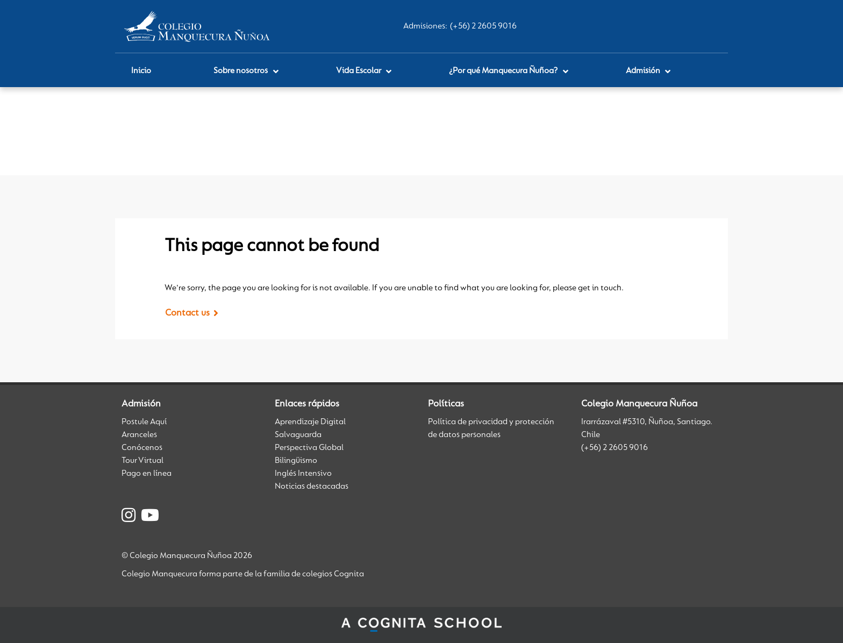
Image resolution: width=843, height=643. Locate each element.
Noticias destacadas (311, 486)
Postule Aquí (144, 422)
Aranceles (139, 435)
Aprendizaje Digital (310, 422)
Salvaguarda (298, 435)
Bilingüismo (296, 460)
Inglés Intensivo (303, 473)
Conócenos (142, 448)
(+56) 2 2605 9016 (483, 26)
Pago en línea (147, 473)
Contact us (187, 313)
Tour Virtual (142, 460)
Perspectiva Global (309, 448)
